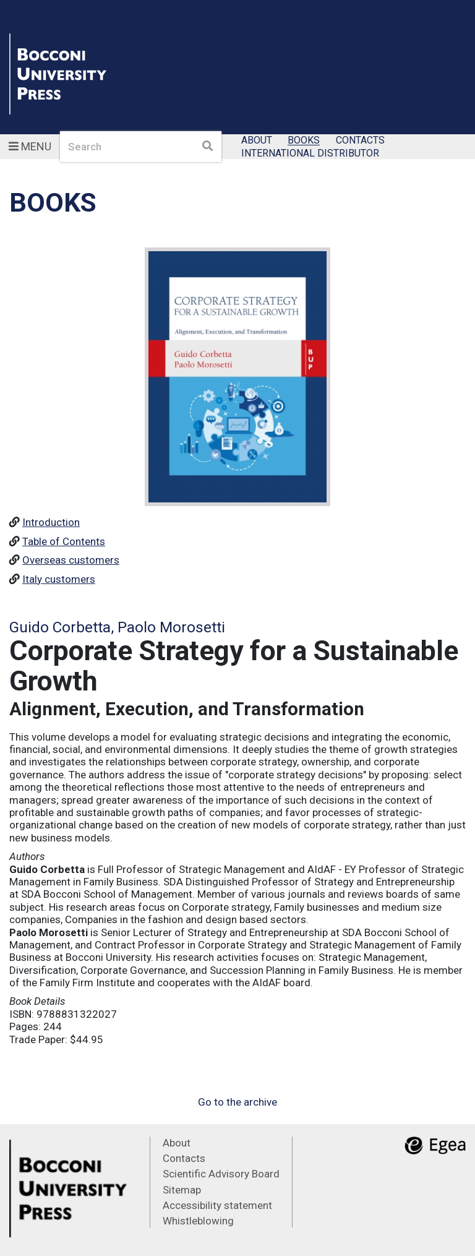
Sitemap (182, 1190)
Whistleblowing (198, 1221)
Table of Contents (63, 541)
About (256, 141)
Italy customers (58, 579)
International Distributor (310, 153)
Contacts (360, 141)
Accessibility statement (217, 1205)
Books (304, 141)
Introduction (51, 522)
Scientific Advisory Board (221, 1174)
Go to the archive (237, 1102)
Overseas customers (70, 560)
